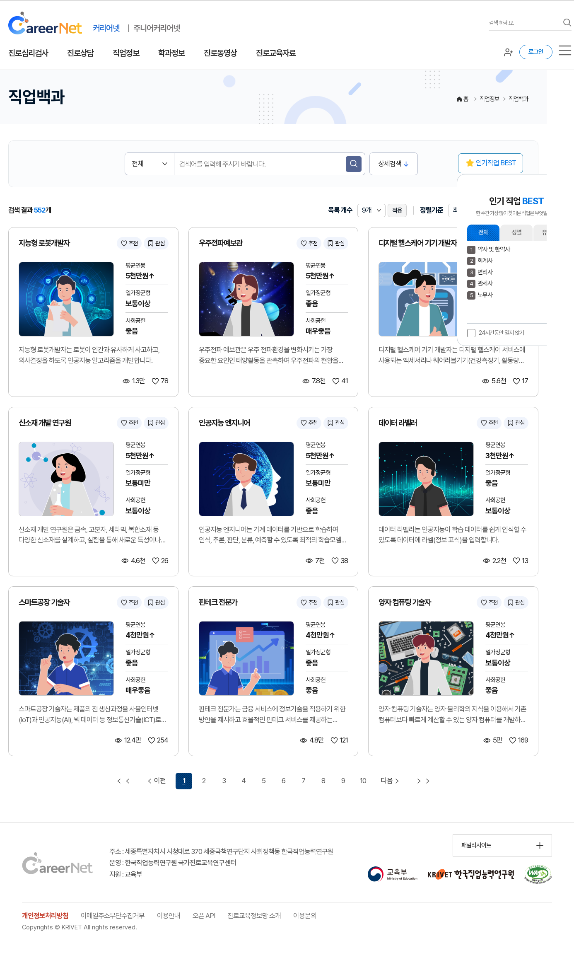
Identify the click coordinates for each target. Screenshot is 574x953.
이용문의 (304, 916)
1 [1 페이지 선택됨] (184, 780)
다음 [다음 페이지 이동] (391, 780)
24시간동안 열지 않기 (501, 332)
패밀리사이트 (476, 845)
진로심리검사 (28, 53)
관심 (159, 243)
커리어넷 (106, 28)
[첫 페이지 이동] (123, 781)
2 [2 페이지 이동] (203, 780)
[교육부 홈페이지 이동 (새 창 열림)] (392, 874)
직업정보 (126, 53)
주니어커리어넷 (156, 28)
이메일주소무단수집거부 (113, 916)
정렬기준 (431, 210)
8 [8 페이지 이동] (323, 780)
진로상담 (80, 53)
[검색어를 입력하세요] (524, 23)
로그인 (535, 52)
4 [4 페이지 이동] (243, 780)
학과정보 (171, 53)
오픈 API (204, 916)
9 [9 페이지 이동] (343, 780)
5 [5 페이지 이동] (263, 780)
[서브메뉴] (565, 50)
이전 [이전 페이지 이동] (155, 780)
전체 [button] (483, 232)
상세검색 (389, 164)
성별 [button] (516, 232)
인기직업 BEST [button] (496, 163)
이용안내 (168, 916)
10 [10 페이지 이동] (363, 780)
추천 (132, 243)
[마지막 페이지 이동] (423, 781)
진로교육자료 (276, 53)
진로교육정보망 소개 (254, 916)
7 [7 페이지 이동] (303, 780)
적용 (397, 210)
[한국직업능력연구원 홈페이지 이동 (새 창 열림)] (471, 874)
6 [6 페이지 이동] (283, 780)
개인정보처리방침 (45, 916)
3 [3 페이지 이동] (224, 780)
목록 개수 (340, 210)
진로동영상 (220, 53)
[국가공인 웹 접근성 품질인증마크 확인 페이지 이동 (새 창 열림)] (538, 874)
